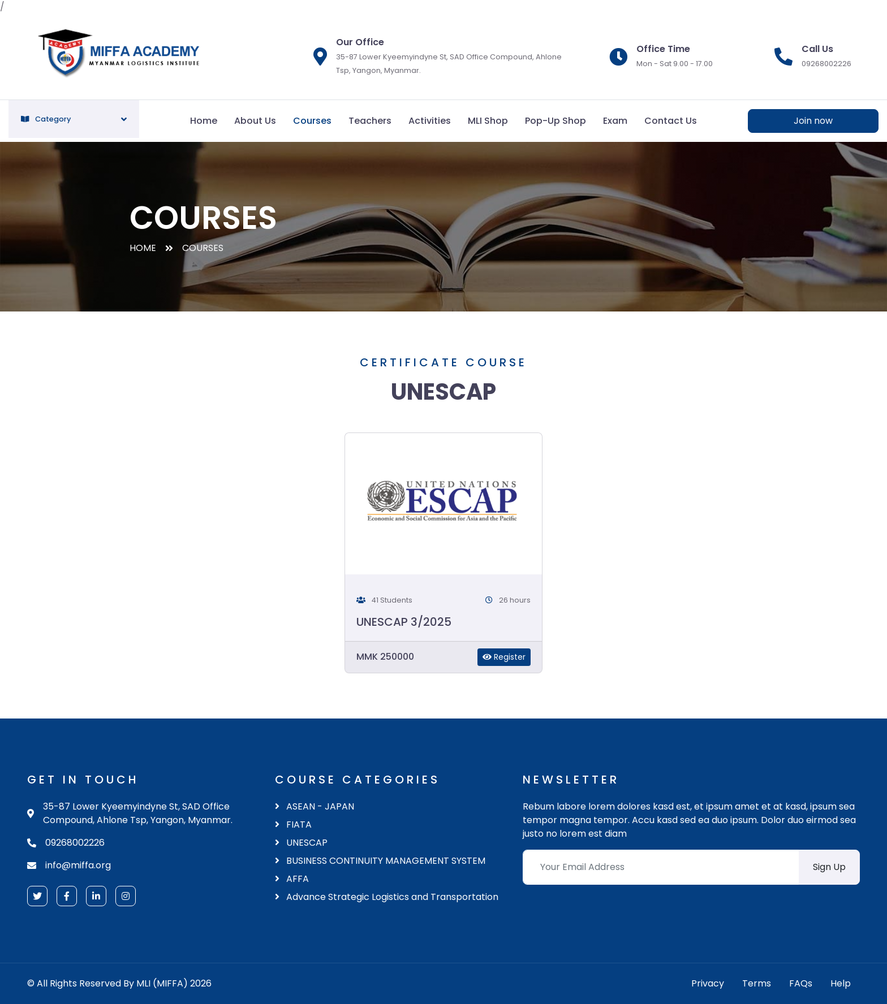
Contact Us (670, 120)
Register (504, 657)
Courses (312, 120)
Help (840, 983)
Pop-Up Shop (555, 120)
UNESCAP (301, 842)
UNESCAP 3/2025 (403, 622)
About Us (255, 120)
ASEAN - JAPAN (314, 806)
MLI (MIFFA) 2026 (174, 983)
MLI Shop (488, 120)
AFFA (292, 878)
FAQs (800, 983)
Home (203, 120)
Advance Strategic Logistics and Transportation (386, 896)
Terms (756, 983)
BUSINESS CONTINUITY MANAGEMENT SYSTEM (380, 860)
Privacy (707, 983)
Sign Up (829, 866)
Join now (813, 120)
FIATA (293, 824)
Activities (429, 120)
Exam (615, 120)
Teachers (369, 120)
